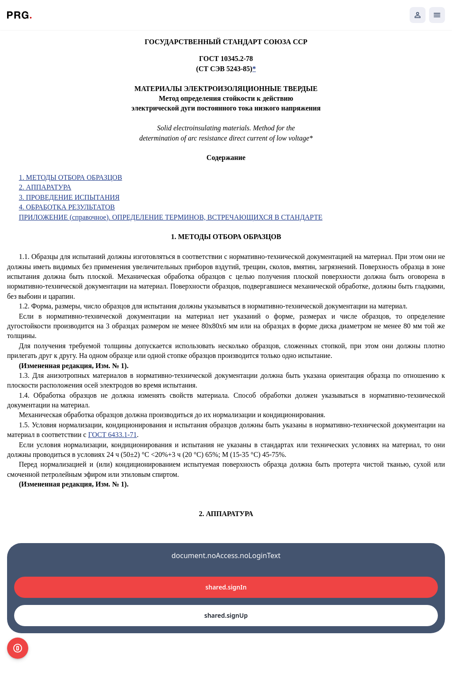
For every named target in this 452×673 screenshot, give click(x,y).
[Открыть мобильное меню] (437, 15)
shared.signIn (225, 587)
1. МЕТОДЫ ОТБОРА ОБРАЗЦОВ (70, 177)
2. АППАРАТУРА (45, 187)
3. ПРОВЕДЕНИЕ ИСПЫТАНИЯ (69, 197)
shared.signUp (226, 615)
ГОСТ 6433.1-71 (112, 434)
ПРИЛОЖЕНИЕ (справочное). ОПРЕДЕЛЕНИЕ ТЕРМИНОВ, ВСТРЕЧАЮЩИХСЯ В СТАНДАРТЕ (171, 217)
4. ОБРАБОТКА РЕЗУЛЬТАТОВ (67, 207)
